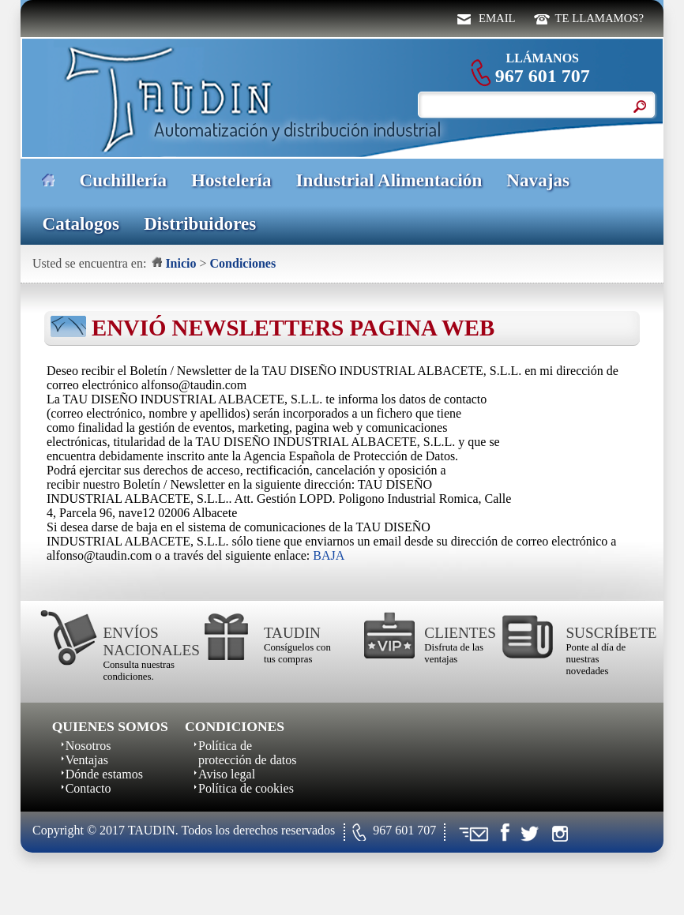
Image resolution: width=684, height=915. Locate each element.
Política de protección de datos (247, 753)
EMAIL (497, 18)
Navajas (537, 180)
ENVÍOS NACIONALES (140, 641)
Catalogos (80, 223)
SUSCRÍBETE (603, 632)
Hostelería (231, 180)
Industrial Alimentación (389, 180)
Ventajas (87, 760)
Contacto (88, 788)
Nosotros (88, 745)
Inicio (180, 263)
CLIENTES (460, 632)
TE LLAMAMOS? (599, 18)
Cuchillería (123, 180)
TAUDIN (292, 632)
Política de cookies (246, 788)
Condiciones (243, 263)
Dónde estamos (104, 774)
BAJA (328, 555)
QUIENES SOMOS (110, 726)
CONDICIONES (234, 726)
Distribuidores (200, 223)
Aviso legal (226, 774)
